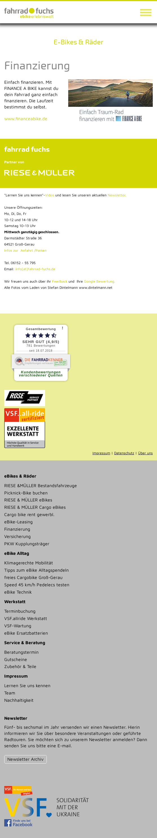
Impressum (101, 453)
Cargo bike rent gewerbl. (29, 514)
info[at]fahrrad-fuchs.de (35, 269)
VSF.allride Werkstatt (25, 618)
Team (9, 692)
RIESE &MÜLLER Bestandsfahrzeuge (40, 485)
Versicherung (17, 536)
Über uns (145, 453)
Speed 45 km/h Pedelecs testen (36, 584)
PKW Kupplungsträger (26, 543)
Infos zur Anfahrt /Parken (25, 250)
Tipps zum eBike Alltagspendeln (36, 570)
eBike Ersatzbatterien (26, 632)
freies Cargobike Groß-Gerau (33, 577)
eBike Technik (18, 591)
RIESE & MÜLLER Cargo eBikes (35, 507)
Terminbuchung (20, 611)
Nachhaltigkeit (19, 700)
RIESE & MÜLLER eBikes (28, 499)
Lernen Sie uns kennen (27, 685)
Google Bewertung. (99, 281)
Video (49, 195)
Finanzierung (17, 529)
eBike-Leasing (18, 521)
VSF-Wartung (17, 625)
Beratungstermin (21, 652)
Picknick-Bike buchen (26, 492)
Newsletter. (117, 195)
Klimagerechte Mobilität (28, 562)
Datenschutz (124, 453)
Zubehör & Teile (20, 666)
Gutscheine (15, 659)
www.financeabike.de (25, 118)
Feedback (59, 281)
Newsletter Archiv (25, 759)
